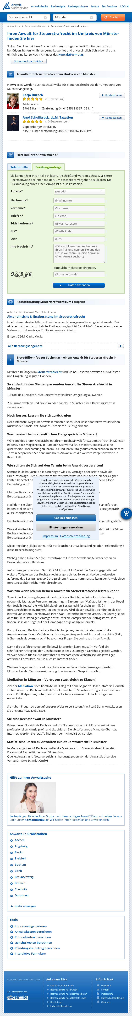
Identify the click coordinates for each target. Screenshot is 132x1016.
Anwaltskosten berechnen (33, 932)
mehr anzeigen (25, 906)
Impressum (50, 536)
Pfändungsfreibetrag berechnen (37, 948)
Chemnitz (21, 889)
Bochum (20, 864)
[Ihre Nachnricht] (79, 253)
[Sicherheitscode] (79, 274)
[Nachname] (79, 200)
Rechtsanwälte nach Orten (63, 989)
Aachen (20, 840)
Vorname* (17, 208)
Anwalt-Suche (39, 6)
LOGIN (124, 6)
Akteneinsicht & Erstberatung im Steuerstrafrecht (46, 316)
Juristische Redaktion (61, 1006)
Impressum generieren (31, 926)
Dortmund (22, 895)
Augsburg (21, 846)
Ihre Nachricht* (21, 246)
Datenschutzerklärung (75, 536)
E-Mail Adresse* (21, 223)
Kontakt (105, 989)
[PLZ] (79, 231)
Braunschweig (24, 877)
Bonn (18, 871)
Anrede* (16, 191)
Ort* (13, 239)
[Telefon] (79, 216)
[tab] (28, 61)
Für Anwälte (109, 6)
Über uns (105, 1002)
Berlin (19, 852)
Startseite (106, 985)
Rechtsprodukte (78, 6)
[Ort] (79, 239)
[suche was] (26, 17)
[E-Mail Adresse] (79, 224)
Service (94, 6)
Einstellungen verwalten (66, 527)
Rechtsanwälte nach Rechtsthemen (68, 997)
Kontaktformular (70, 54)
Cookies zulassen (66, 518)
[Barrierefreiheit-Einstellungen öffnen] (126, 513)
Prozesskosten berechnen (33, 937)
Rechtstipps (58, 6)
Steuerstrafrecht (49, 372)
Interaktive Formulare (30, 953)
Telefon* (16, 216)
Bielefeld (20, 858)
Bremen (20, 883)
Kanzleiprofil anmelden (62, 985)
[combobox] (79, 192)
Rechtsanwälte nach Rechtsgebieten (68, 993)
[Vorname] (79, 208)
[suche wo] (72, 17)
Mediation (25, 686)
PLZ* (13, 231)
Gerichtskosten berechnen (33, 942)
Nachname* (19, 200)
